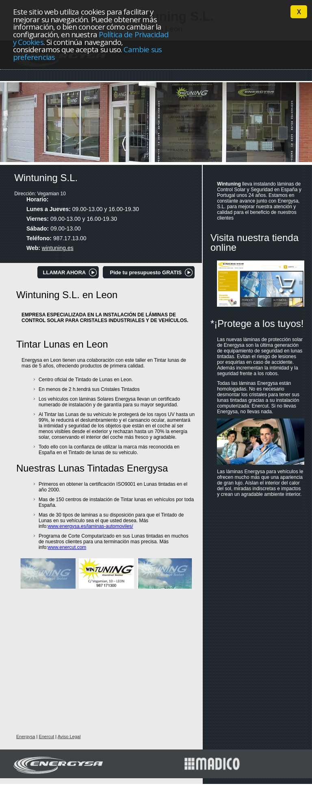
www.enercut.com (67, 547)
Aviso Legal (69, 736)
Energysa (25, 736)
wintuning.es (58, 248)
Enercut (46, 736)
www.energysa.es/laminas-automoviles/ (90, 526)
